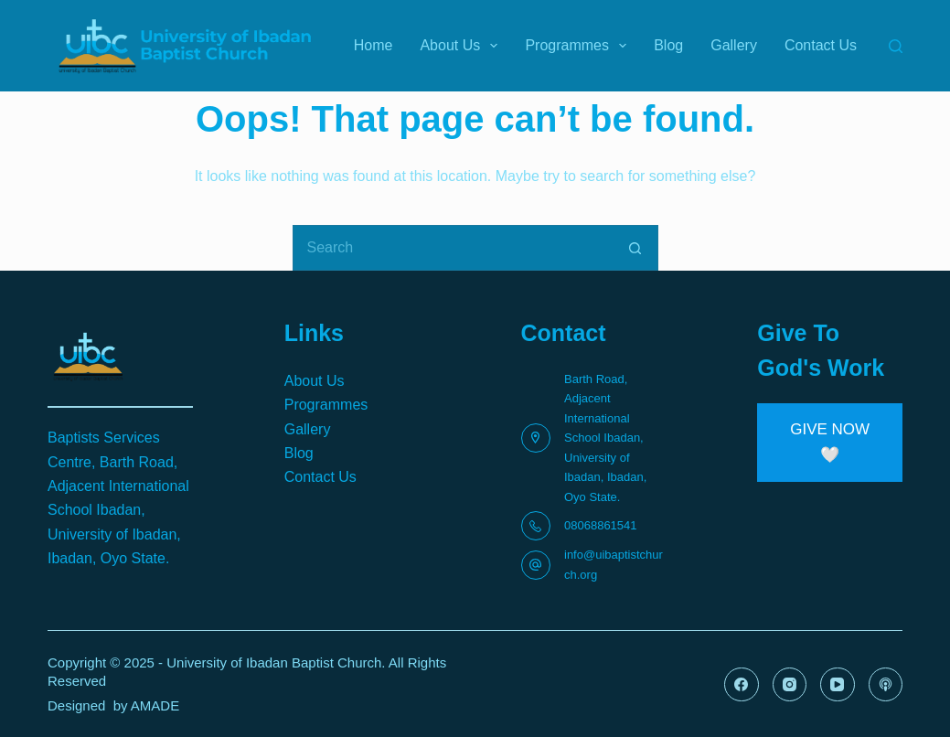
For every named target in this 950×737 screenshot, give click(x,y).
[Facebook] (741, 685)
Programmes (579, 46)
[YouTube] (837, 685)
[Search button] (635, 248)
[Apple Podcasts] (886, 685)
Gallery (733, 45)
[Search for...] (453, 248)
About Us (462, 46)
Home (373, 45)
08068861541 (600, 525)
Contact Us (821, 45)
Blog (668, 45)
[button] (829, 442)
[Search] (895, 46)
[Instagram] (790, 685)
